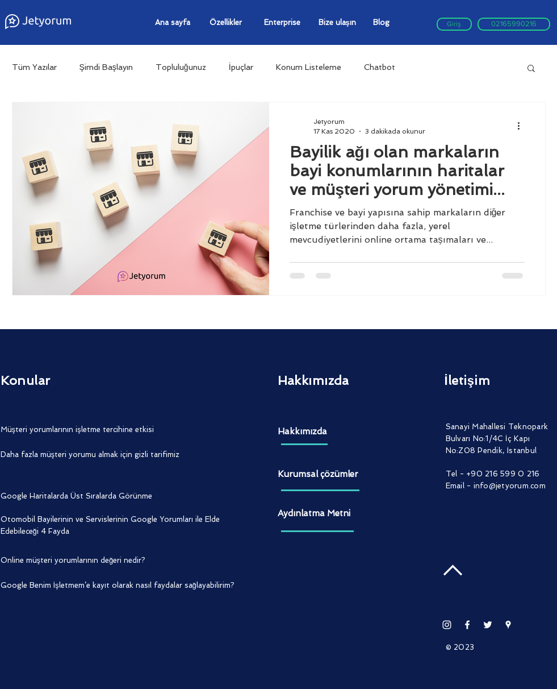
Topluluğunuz (181, 67)
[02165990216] (514, 24)
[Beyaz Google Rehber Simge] (508, 624)
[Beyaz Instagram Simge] (447, 624)
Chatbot (379, 67)
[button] (531, 69)
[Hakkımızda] (320, 431)
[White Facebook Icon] (467, 624)
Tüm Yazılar (34, 67)
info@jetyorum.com (510, 486)
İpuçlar (241, 67)
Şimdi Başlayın (106, 67)
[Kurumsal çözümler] (320, 474)
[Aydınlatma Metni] (320, 513)
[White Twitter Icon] (487, 624)
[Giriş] (454, 24)
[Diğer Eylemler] (523, 125)
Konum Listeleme (308, 67)
